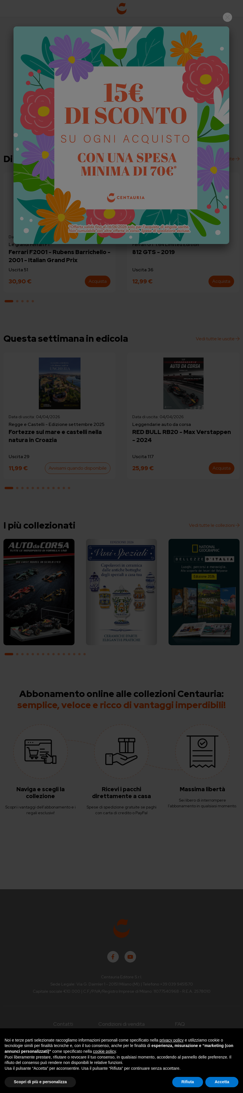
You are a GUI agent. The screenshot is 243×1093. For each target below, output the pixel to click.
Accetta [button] (222, 1081)
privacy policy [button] (172, 1040)
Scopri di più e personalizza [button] (40, 1081)
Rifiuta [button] (187, 1081)
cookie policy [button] (104, 1051)
